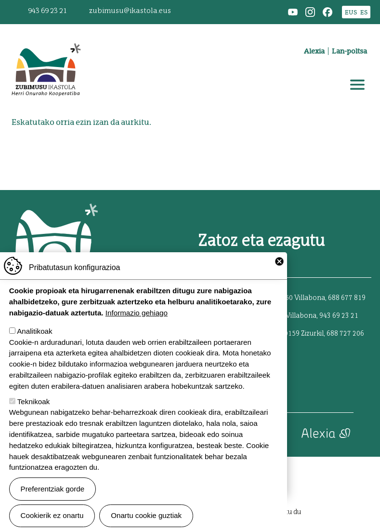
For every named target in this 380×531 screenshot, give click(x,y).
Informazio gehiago (136, 328)
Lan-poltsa (349, 51)
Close (279, 276)
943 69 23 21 (47, 10)
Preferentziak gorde (53, 504)
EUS (351, 12)
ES (363, 12)
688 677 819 (347, 298)
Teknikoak (33, 416)
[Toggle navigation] (357, 85)
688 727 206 (345, 333)
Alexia (314, 51)
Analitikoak (34, 346)
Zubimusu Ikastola (46, 36)
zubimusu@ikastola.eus (130, 10)
